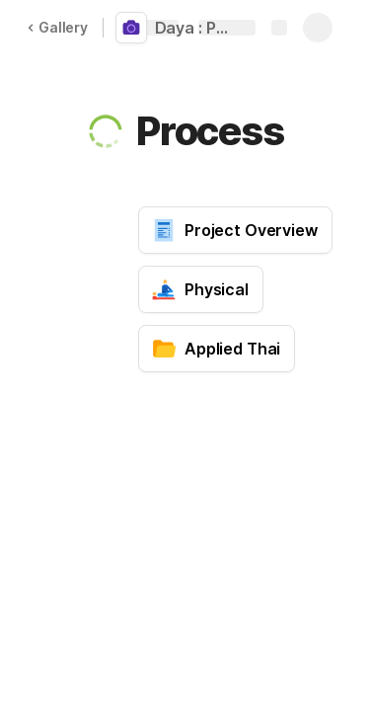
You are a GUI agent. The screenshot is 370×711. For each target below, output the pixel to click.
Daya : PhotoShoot (200, 28)
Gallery (57, 27)
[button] (105, 131)
